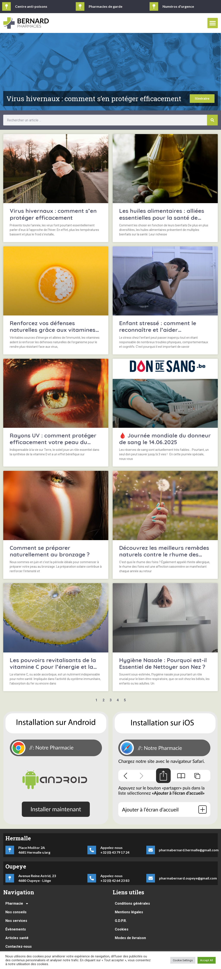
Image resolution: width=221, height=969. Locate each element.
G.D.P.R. (121, 921)
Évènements (15, 929)
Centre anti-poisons (31, 6)
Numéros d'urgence (178, 6)
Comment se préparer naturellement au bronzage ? (50, 551)
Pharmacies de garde (105, 6)
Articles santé (16, 938)
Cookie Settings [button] (183, 960)
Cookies (121, 929)
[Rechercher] (212, 120)
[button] (212, 23)
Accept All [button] (206, 960)
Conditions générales (132, 903)
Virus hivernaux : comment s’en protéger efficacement (53, 214)
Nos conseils (16, 912)
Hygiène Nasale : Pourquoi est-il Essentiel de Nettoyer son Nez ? (163, 663)
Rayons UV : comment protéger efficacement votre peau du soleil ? (53, 442)
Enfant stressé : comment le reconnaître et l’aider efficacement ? (157, 330)
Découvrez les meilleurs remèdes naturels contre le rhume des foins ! (164, 554)
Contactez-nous (18, 946)
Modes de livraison (130, 938)
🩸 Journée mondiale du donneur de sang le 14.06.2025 (165, 439)
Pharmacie (17, 903)
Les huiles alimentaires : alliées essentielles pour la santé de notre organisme (161, 217)
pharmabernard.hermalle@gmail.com (189, 850)
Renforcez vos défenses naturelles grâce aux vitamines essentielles (52, 330)
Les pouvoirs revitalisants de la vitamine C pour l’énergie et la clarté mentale (53, 667)
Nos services (16, 921)
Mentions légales (129, 912)
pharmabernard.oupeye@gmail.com (188, 878)
